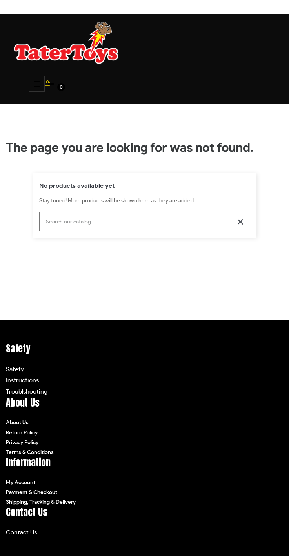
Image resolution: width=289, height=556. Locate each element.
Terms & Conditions (30, 452)
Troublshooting (26, 391)
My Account (20, 482)
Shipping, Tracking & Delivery (41, 502)
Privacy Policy (22, 442)
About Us (17, 422)
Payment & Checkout (31, 492)
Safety (15, 369)
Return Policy (22, 432)
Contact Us (21, 532)
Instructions (22, 380)
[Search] (136, 221)
